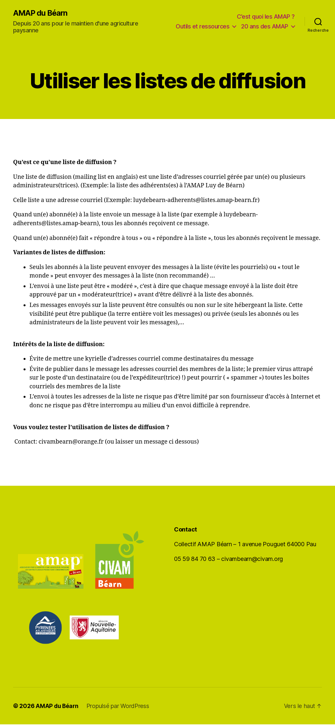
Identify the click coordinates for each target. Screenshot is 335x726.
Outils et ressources (261, 22)
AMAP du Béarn (41, 14)
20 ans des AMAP (264, 31)
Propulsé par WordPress (118, 707)
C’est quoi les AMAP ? (266, 12)
